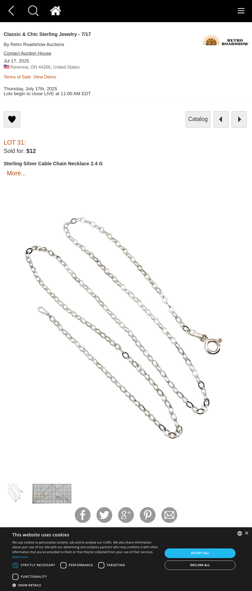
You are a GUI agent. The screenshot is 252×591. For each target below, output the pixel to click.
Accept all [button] (200, 553)
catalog (198, 119)
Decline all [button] (200, 565)
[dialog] (126, 559)
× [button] (246, 533)
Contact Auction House (27, 53)
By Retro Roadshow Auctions (34, 44)
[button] (85, 585)
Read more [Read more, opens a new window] (20, 557)
